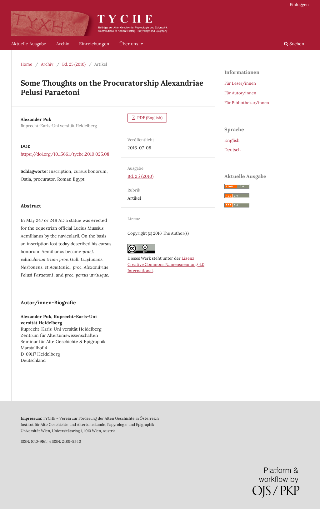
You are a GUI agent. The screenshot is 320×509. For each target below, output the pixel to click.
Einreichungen (94, 44)
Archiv (62, 44)
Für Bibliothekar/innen (246, 102)
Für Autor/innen (240, 93)
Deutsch (232, 149)
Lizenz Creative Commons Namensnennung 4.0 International (166, 264)
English (231, 140)
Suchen (294, 44)
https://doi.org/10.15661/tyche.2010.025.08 (65, 154)
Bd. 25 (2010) (74, 64)
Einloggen (299, 4)
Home (26, 64)
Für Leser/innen (240, 83)
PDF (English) (149, 117)
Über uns (129, 44)
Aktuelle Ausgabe (28, 44)
